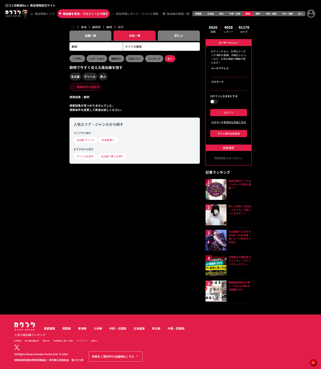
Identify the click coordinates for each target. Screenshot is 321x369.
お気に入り (134, 58)
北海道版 (139, 328)
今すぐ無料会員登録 (228, 133)
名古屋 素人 (108, 140)
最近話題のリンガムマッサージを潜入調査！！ (240, 184)
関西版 (66, 328)
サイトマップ (81, 340)
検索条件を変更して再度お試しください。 (96, 110)
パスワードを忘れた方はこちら (228, 122)
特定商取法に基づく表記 (63, 340)
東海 (248, 13)
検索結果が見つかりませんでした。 (92, 105)
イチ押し (77, 58)
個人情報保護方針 (32, 340)
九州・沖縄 (287, 13)
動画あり (116, 58)
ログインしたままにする (224, 96)
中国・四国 (271, 13)
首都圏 (198, 13)
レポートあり (96, 58)
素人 (103, 76)
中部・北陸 (234, 13)
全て (300, 13)
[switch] (214, 101)
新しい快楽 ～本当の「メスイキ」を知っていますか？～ (240, 209)
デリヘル (90, 76)
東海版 (82, 328)
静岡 (109, 27)
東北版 (156, 328)
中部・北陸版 (117, 328)
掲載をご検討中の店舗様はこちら (115, 356)
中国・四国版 (176, 328)
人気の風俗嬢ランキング (29, 335)
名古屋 (75, 76)
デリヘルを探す (85, 156)
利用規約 (17, 340)
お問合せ (94, 340)
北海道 (210, 13)
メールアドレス (220, 68)
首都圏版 (49, 328)
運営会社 (46, 340)
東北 (221, 13)
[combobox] (96, 46)
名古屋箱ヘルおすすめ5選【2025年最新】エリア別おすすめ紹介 (240, 237)
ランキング (154, 58)
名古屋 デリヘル (86, 140)
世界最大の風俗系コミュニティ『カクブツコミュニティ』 (240, 260)
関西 (258, 13)
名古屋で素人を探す (112, 156)
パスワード (217, 81)
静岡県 (96, 27)
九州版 (98, 328)
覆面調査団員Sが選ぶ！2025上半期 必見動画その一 (239, 286)
